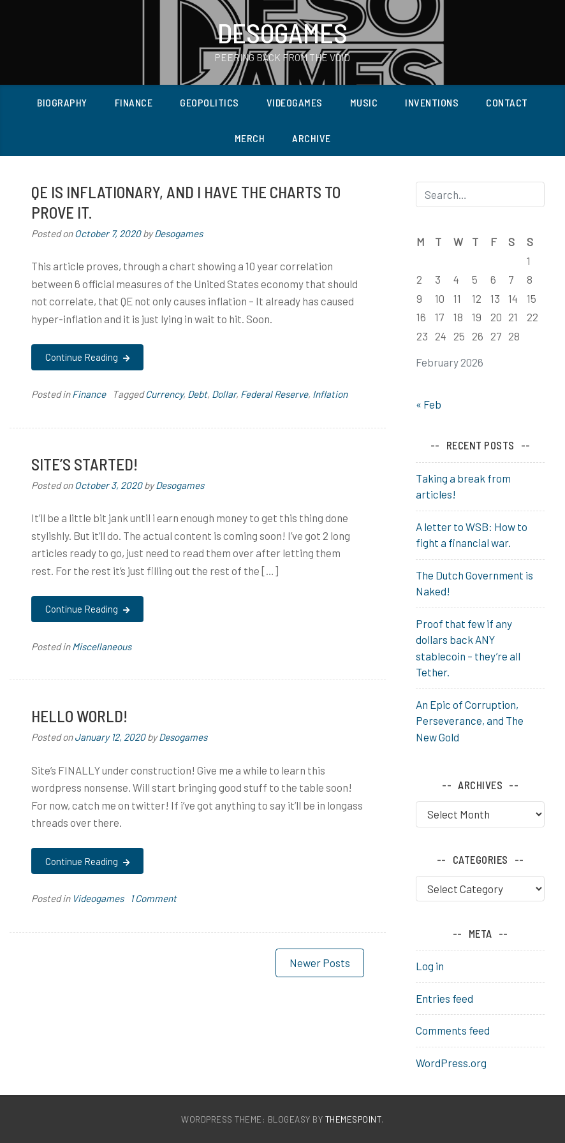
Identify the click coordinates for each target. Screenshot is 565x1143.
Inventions (432, 102)
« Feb (428, 404)
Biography (62, 102)
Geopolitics (209, 102)
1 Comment (153, 898)
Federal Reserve (274, 394)
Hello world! (79, 715)
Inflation (330, 394)
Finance (134, 102)
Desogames (282, 32)
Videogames (295, 102)
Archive (311, 138)
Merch (250, 138)
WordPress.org (451, 1062)
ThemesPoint (353, 1119)
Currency (164, 394)
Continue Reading (87, 357)
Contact (507, 102)
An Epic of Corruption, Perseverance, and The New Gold (470, 720)
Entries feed (444, 998)
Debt (197, 394)
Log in (430, 965)
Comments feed (453, 1030)
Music (364, 102)
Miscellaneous (101, 646)
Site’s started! (84, 464)
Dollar (224, 394)
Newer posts (320, 962)
